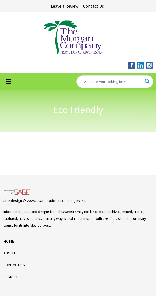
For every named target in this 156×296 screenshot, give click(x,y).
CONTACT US (14, 264)
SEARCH (10, 276)
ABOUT (9, 253)
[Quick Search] (109, 81)
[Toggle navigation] (8, 81)
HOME (8, 241)
